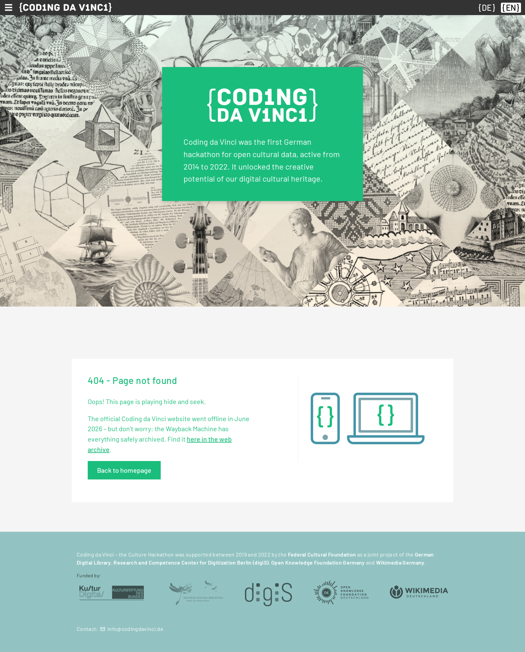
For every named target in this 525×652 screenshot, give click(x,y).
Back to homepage (124, 470)
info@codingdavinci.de (135, 629)
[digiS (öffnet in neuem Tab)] (268, 592)
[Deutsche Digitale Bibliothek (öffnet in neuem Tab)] (195, 592)
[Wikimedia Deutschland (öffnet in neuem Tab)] (419, 592)
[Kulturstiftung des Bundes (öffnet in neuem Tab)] (112, 592)
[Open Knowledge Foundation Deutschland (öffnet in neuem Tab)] (340, 592)
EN (511, 7)
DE (487, 7)
